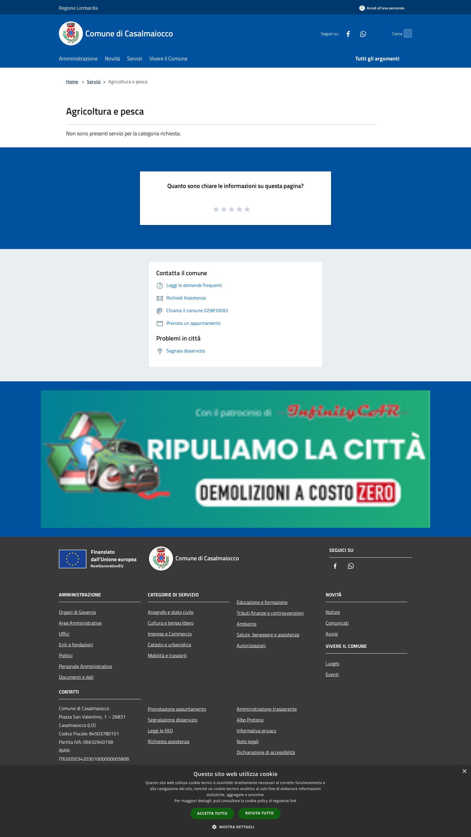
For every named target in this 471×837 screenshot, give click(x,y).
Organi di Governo (77, 612)
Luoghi (332, 663)
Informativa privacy (256, 730)
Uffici (64, 633)
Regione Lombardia (78, 7)
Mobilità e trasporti (167, 655)
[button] (235, 827)
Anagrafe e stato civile (170, 612)
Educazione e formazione (262, 602)
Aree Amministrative (80, 622)
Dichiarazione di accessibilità (266, 752)
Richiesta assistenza (168, 741)
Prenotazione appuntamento (177, 708)
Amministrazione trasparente (267, 708)
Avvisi (332, 633)
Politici (66, 655)
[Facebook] (336, 33)
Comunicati (337, 622)
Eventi (332, 674)
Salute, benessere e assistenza (268, 634)
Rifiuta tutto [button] (259, 813)
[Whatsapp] (351, 33)
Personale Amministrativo (85, 666)
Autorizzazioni (251, 645)
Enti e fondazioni (76, 644)
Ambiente (247, 623)
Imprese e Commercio (170, 633)
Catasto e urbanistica (169, 644)
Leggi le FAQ (160, 730)
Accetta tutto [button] (212, 813)
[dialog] (235, 801)
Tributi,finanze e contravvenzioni (270, 613)
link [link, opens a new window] (293, 800)
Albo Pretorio (250, 719)
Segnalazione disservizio (172, 719)
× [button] (464, 771)
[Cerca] (405, 33)
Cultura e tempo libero (170, 622)
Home (72, 81)
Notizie (333, 612)
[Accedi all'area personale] (381, 8)
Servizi (94, 81)
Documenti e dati (76, 677)
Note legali (248, 741)
